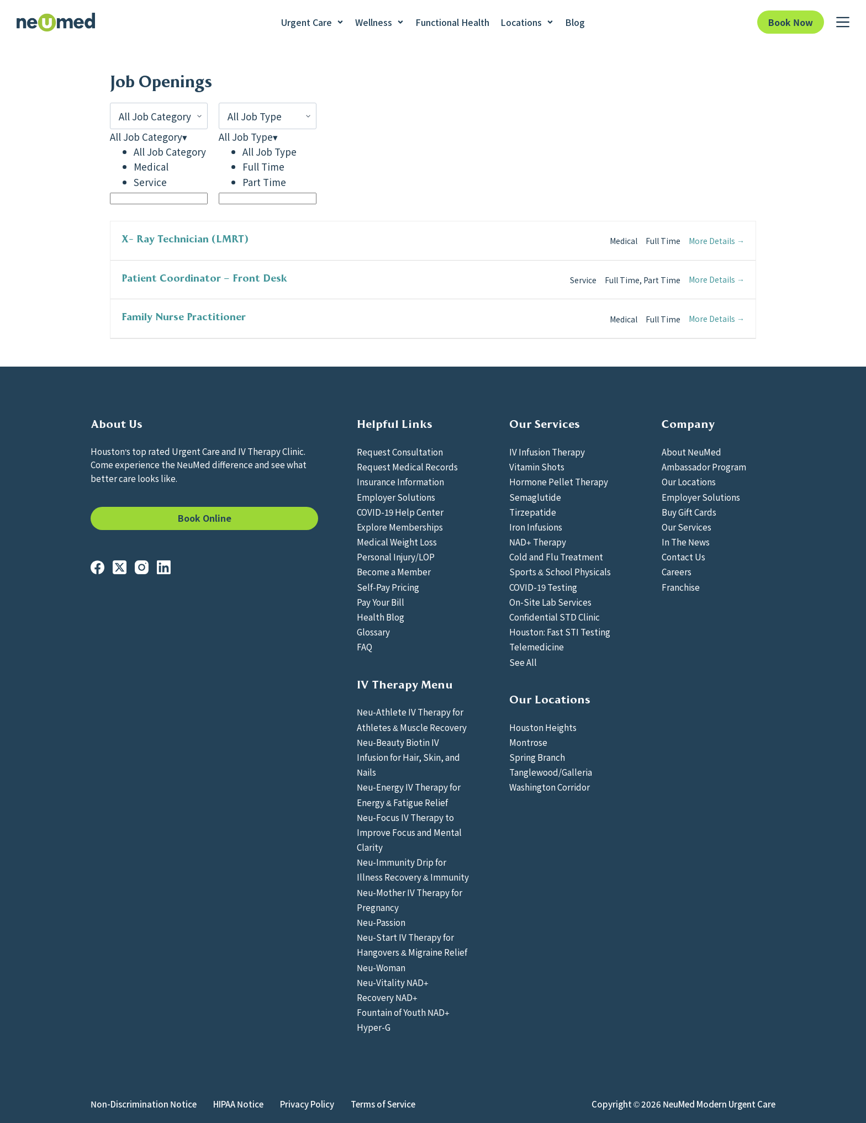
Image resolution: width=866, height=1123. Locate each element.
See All (523, 662)
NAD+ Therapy (537, 542)
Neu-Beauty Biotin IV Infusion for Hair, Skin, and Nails (408, 757)
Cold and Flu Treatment (556, 556)
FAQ (364, 646)
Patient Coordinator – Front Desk (204, 278)
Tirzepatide (532, 512)
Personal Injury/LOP (396, 556)
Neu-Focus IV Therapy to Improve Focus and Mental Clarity (409, 832)
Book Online (204, 518)
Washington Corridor (549, 787)
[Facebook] (97, 567)
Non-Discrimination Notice (144, 1104)
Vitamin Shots (536, 466)
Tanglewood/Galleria (550, 772)
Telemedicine (536, 646)
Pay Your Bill (380, 602)
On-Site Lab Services (550, 602)
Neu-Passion (381, 922)
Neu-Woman (381, 967)
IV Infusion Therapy (547, 452)
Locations (527, 22)
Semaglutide (535, 497)
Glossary (373, 632)
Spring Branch (537, 757)
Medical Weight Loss (397, 542)
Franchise (681, 587)
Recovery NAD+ (387, 997)
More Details (716, 240)
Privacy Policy (307, 1104)
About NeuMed (691, 452)
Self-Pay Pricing (388, 587)
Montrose (528, 742)
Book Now (790, 22)
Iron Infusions (535, 527)
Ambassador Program (704, 466)
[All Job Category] (159, 116)
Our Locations (689, 481)
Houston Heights (543, 727)
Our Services (686, 527)
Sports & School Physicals (560, 571)
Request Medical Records (407, 466)
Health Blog (380, 617)
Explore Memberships (400, 527)
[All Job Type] (267, 116)
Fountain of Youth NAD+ (403, 1012)
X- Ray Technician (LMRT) (185, 239)
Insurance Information (400, 481)
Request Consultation (400, 452)
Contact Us (683, 556)
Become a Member (394, 571)
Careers (676, 571)
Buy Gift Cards (689, 512)
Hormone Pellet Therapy (558, 481)
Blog (575, 22)
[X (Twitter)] (119, 567)
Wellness (379, 22)
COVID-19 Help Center (400, 512)
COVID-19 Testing (543, 587)
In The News (686, 542)
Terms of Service (383, 1104)
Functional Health (452, 22)
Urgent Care (312, 22)
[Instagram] (142, 567)
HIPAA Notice (238, 1104)
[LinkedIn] (164, 567)
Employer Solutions (396, 497)
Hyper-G (373, 1027)
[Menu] (842, 22)
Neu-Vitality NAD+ (393, 982)
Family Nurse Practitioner (184, 317)
